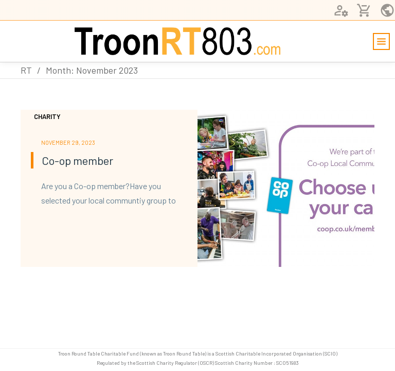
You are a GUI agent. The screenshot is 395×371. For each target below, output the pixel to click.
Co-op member (77, 160)
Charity (47, 116)
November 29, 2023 (68, 142)
